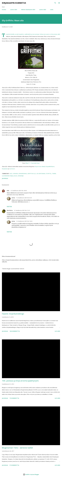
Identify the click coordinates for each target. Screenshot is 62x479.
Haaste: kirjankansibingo (13, 313)
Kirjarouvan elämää (40, 166)
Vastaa (9, 206)
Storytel (48, 173)
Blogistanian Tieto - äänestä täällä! (17, 447)
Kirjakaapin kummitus (14, 3)
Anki (8, 190)
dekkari (15, 173)
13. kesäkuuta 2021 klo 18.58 (18, 190)
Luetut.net (12, 168)
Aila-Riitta (10, 210)
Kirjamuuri (5, 168)
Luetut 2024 (13, 9)
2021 (11, 173)
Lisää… (52, 9)
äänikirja (20, 176)
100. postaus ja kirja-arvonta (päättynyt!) (20, 380)
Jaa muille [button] (5, 178)
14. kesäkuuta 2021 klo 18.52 (24, 221)
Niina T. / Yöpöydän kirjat (33, 163)
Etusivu (4, 9)
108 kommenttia (15, 331)
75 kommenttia (14, 398)
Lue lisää (57, 331)
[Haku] (55, 3)
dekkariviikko (22, 173)
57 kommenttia (14, 465)
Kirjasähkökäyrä (50, 166)
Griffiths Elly (32, 173)
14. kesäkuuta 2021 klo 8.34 (24, 198)
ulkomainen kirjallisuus (9, 176)
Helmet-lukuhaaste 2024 (28, 9)
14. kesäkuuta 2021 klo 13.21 (22, 210)
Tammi (54, 173)
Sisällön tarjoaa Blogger (31, 474)
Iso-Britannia (41, 173)
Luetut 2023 (42, 9)
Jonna (13, 198)
